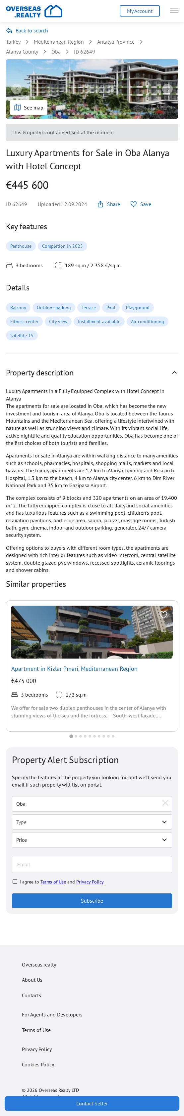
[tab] (59, 113)
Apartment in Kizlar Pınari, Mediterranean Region (74, 668)
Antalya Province (116, 41)
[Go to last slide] (16, 89)
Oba (56, 51)
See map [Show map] (33, 107)
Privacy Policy (90, 882)
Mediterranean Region (59, 41)
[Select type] (164, 822)
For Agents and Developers (52, 1014)
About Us (32, 979)
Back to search (32, 30)
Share (113, 204)
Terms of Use (53, 882)
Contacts (31, 995)
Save (145, 204)
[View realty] (92, 632)
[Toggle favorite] (163, 615)
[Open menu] (174, 11)
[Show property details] (174, 372)
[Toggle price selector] (164, 840)
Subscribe (92, 900)
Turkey (13, 41)
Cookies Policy (38, 1064)
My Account (140, 11)
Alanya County (22, 51)
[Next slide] (167, 89)
